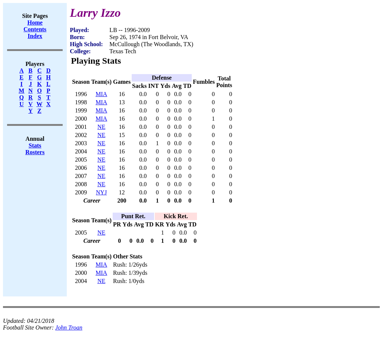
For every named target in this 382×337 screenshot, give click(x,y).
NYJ (101, 192)
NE (101, 127)
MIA (101, 94)
